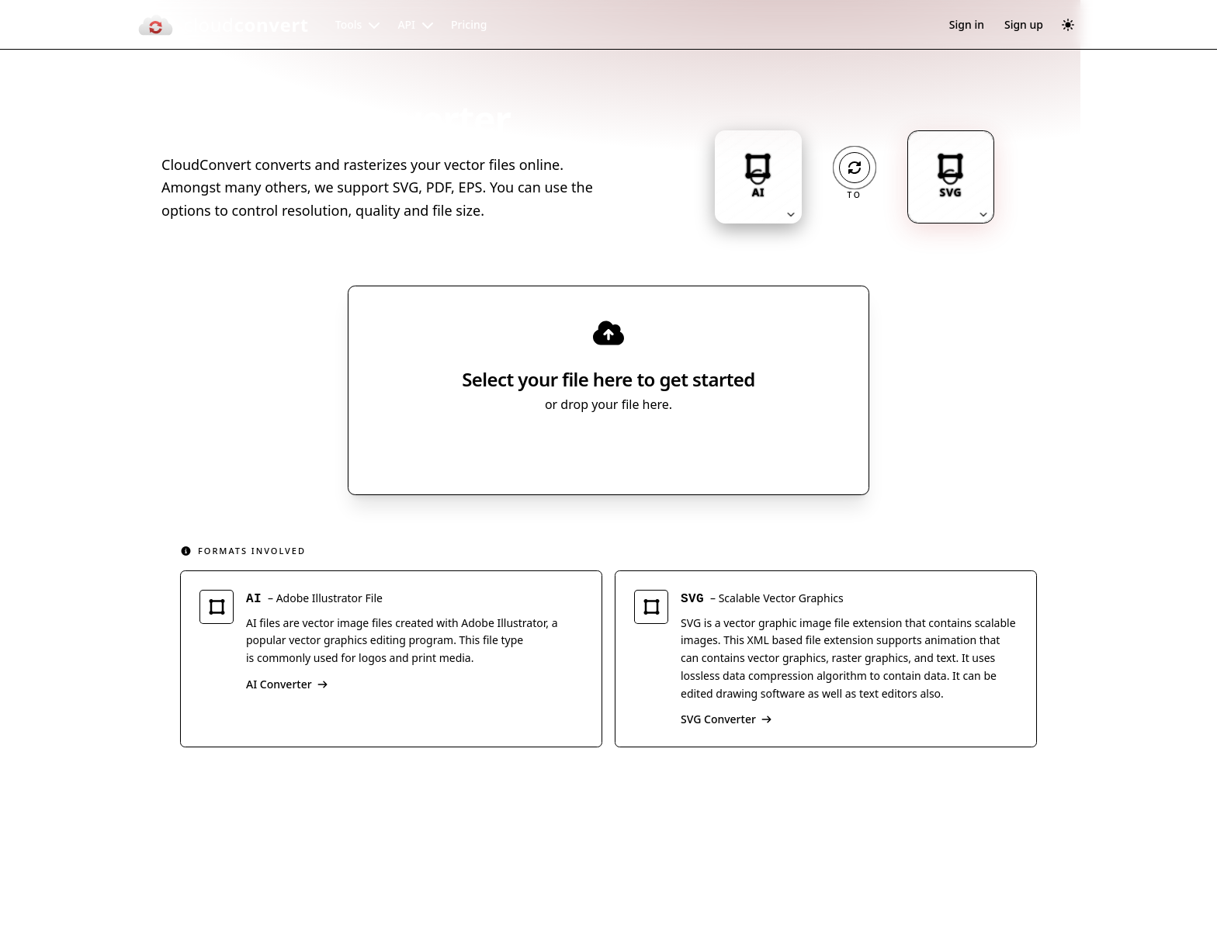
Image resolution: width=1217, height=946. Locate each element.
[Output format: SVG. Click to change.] (950, 177)
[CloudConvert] (223, 24)
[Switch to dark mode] (1068, 25)
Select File (593, 447)
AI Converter (287, 684)
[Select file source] (659, 447)
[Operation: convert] (854, 167)
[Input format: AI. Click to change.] (758, 177)
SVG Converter (726, 719)
